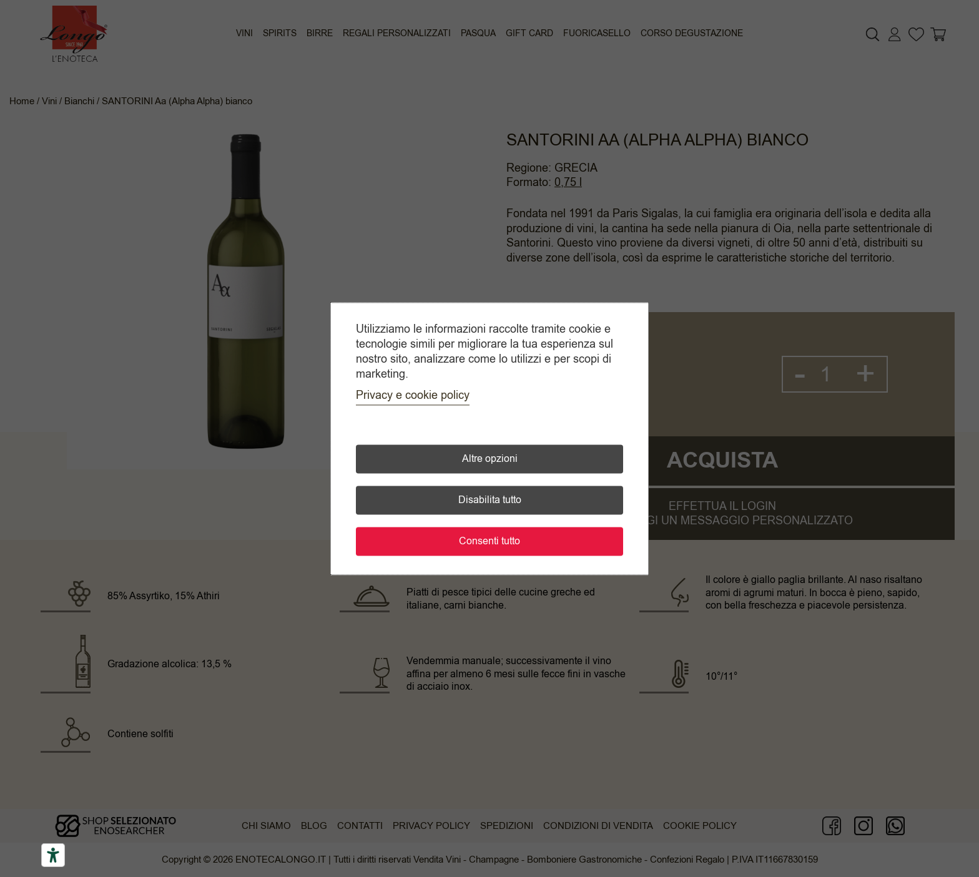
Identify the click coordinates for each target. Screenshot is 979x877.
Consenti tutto (489, 541)
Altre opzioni (490, 459)
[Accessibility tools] (53, 855)
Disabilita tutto (489, 500)
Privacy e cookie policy (413, 395)
